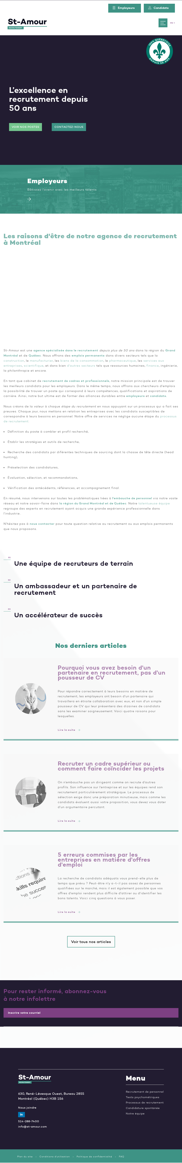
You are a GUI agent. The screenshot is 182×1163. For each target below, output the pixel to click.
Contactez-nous (68, 127)
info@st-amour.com (32, 1127)
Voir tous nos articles (91, 942)
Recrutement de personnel (145, 1092)
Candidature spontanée (143, 1108)
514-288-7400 (28, 1121)
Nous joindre (27, 1108)
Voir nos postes (25, 127)
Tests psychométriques (142, 1097)
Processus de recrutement (145, 1102)
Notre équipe (135, 1113)
